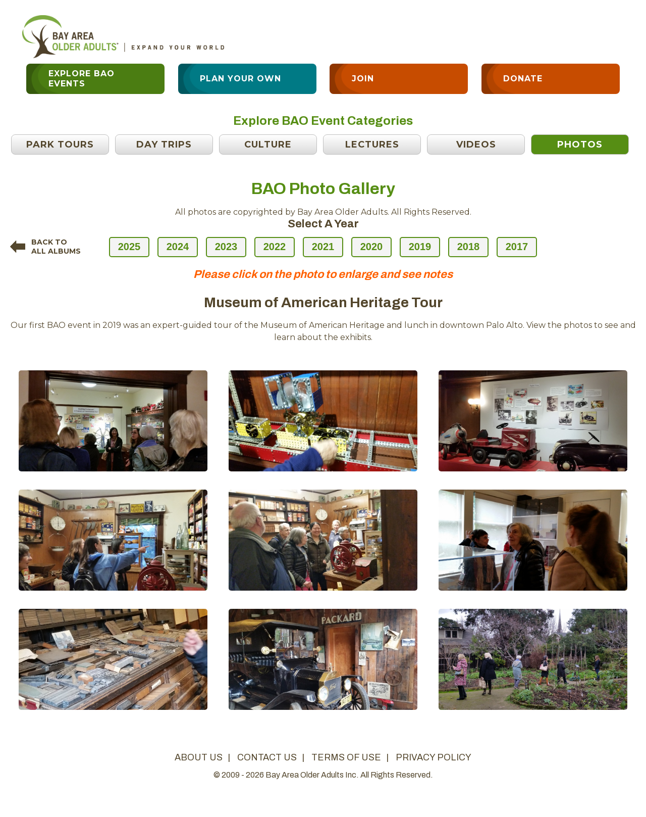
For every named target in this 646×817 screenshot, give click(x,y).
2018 (468, 246)
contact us (267, 757)
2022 (274, 246)
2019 (420, 246)
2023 (226, 246)
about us (199, 757)
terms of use (346, 757)
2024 (178, 246)
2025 (129, 246)
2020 (371, 246)
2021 (323, 246)
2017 (517, 246)
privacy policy (433, 757)
